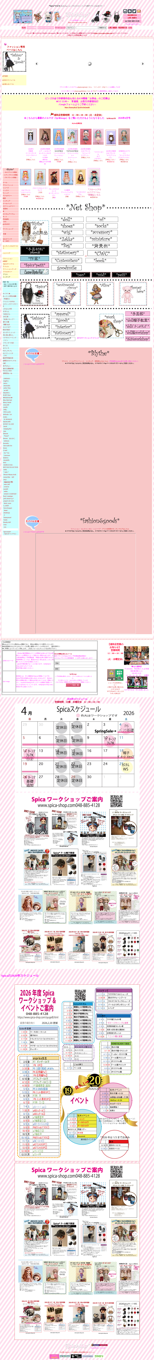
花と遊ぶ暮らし (8, 335)
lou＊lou (6, 453)
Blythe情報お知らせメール (63, 654)
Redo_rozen (7, 503)
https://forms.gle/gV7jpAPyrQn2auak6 (77, 107)
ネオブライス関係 (10, 172)
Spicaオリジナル (8, 264)
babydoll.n (6, 393)
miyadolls (6, 460)
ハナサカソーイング (9, 337)
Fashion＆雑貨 (31, 28)
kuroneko (6, 443)
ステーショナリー (9, 206)
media (130, 28)
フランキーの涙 (8, 343)
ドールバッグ (7, 203)
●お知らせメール (8, 84)
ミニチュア (6, 201)
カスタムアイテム (9, 214)
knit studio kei (7, 446)
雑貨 (4, 198)
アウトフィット (8, 185)
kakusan (5, 433)
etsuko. (5, 417)
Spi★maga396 (111, 118)
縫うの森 (6, 322)
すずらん (6, 311)
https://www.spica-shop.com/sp (77, 22)
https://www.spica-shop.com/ (103, 33)
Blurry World (7, 402)
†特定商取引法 (84, 1352)
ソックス (6, 190)
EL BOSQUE (8, 419)
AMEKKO (6, 378)
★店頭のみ (124, 162)
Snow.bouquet (7, 508)
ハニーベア (7, 253)
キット (5, 216)
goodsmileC (6, 224)
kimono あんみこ (9, 438)
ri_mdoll (6, 506)
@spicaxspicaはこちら (85, 87)
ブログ (94, 91)
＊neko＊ (6, 472)
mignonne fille (8, 482)
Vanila (5, 520)
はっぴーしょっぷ (9, 332)
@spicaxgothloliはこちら (82, 91)
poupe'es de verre (8, 501)
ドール (5, 182)
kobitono (6, 441)
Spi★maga (73, 674)
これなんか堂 (7, 309)
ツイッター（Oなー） (101, 87)
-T (4, 515)
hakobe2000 (6, 422)
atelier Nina (6, 388)
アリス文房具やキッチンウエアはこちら (115, 529)
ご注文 (39, 192)
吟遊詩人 (6, 299)
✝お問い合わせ (65, 1352)
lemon (5, 448)
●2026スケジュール (8, 80)
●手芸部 (5, 76)
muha (5, 469)
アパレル (6, 266)
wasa (4, 524)
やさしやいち (7, 351)
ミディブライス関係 (10, 175)
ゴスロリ (54, 1355)
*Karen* (6, 436)
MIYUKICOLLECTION (10, 467)
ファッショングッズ (10, 269)
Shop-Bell (54, 1357)
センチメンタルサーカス (45, 28)
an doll (5, 390)
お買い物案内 (132, 18)
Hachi (5, 426)
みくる (5, 345)
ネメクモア (7, 327)
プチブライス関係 (10, 177)
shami (5, 510)
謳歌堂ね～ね (7, 373)
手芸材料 (6, 219)
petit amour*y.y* (8, 498)
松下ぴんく (7, 366)
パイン (5, 340)
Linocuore (6, 455)
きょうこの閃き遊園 (10, 296)
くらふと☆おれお (9, 301)
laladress (6, 458)
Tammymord (7, 517)
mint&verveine (8, 465)
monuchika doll (8, 477)
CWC (4, 222)
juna (4, 431)
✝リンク (92, 1352)
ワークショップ (8, 229)
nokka (5, 491)
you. (4, 527)
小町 (4, 363)
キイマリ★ (6, 293)
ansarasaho (6, 386)
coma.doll (6, 405)
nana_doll (6, 484)
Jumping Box (7, 429)
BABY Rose (7, 395)
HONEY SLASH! (8, 424)
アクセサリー (7, 195)
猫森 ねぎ (6, 324)
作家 (4, 234)
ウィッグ (6, 193)
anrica (5, 383)
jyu (101, 256)
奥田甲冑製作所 (8, 358)
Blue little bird (7, 400)
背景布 (5, 209)
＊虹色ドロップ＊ (9, 319)
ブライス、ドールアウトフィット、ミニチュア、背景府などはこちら (85, 361)
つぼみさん (6, 314)
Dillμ (5, 409)
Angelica (5, 381)
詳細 (66, 196)
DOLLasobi (7, 412)
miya (4, 462)
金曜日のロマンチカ (9, 361)
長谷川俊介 (6, 330)
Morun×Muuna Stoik (9, 474)
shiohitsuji (6, 513)
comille (5, 407)
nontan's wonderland (10, 494)
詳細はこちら (30, 159)
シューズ (6, 188)
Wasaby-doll (7, 522)
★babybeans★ (7, 397)
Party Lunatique (8, 496)
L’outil (5, 450)
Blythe (24, 28)
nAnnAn (6, 487)
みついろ (6, 348)
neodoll (5, 489)
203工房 (5, 317)
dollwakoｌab (7, 414)
